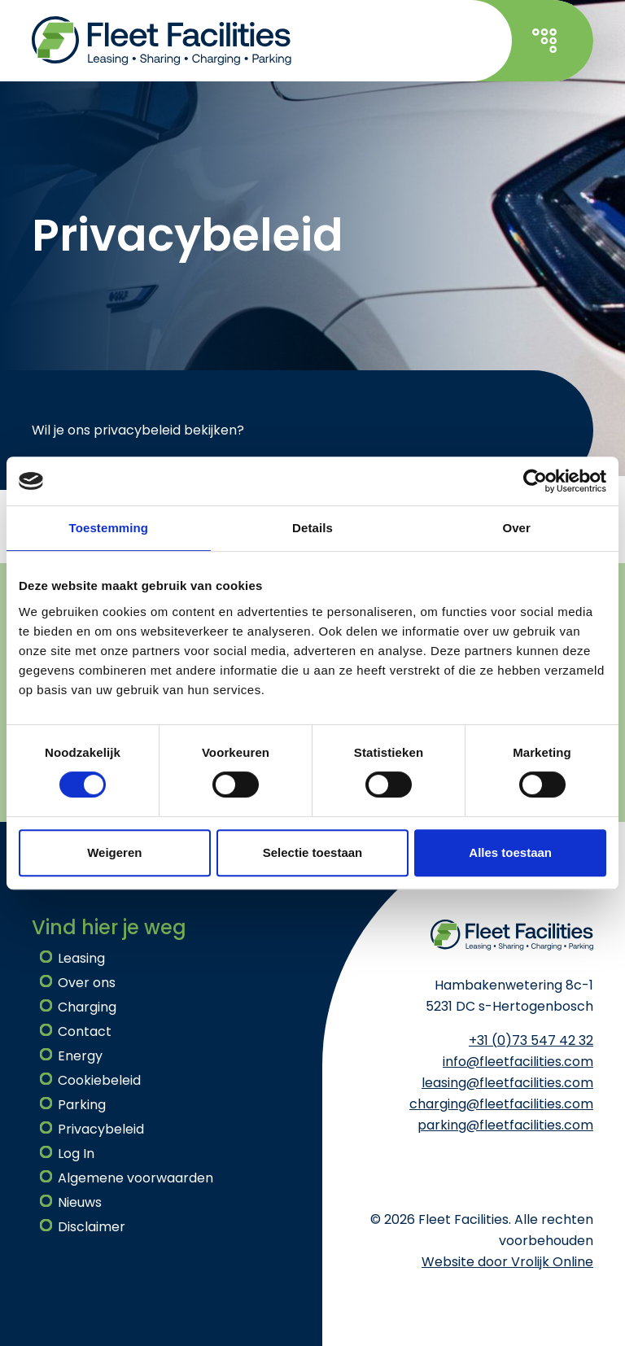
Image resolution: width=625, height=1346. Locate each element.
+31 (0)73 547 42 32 (531, 1040)
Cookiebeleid (99, 1080)
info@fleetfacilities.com (518, 1061)
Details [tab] (312, 528)
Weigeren (114, 852)
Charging (87, 1007)
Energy (80, 1056)
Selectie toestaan (313, 852)
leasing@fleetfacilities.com (507, 1082)
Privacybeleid (101, 1129)
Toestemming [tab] (109, 528)
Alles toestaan (510, 852)
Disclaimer (91, 1226)
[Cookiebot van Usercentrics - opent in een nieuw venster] (535, 481)
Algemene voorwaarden (135, 1178)
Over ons (87, 982)
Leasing (81, 958)
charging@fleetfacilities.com (501, 1104)
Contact (84, 1031)
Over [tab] (516, 528)
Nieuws (80, 1202)
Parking (82, 1104)
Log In (76, 1153)
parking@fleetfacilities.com (505, 1125)
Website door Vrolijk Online (507, 1261)
